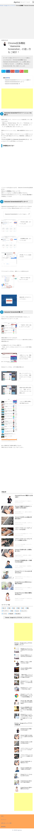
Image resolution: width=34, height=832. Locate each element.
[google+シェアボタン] (12, 71)
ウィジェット (3, 819)
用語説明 (10, 613)
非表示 (7, 77)
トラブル (4, 613)
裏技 (11, 610)
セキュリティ (23, 610)
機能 (27, 608)
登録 (8, 608)
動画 (18, 608)
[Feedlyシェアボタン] (26, 71)
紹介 (22, 608)
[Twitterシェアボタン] (3, 71)
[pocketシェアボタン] (21, 71)
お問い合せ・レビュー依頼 (6, 823)
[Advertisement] (15, 23)
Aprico (17, 2)
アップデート (5, 610)
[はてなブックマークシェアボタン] (17, 71)
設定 (13, 608)
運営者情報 (3, 826)
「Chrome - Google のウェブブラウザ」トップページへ (17, 617)
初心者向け (18, 613)
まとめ (17, 610)
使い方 (4, 608)
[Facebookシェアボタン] (8, 71)
